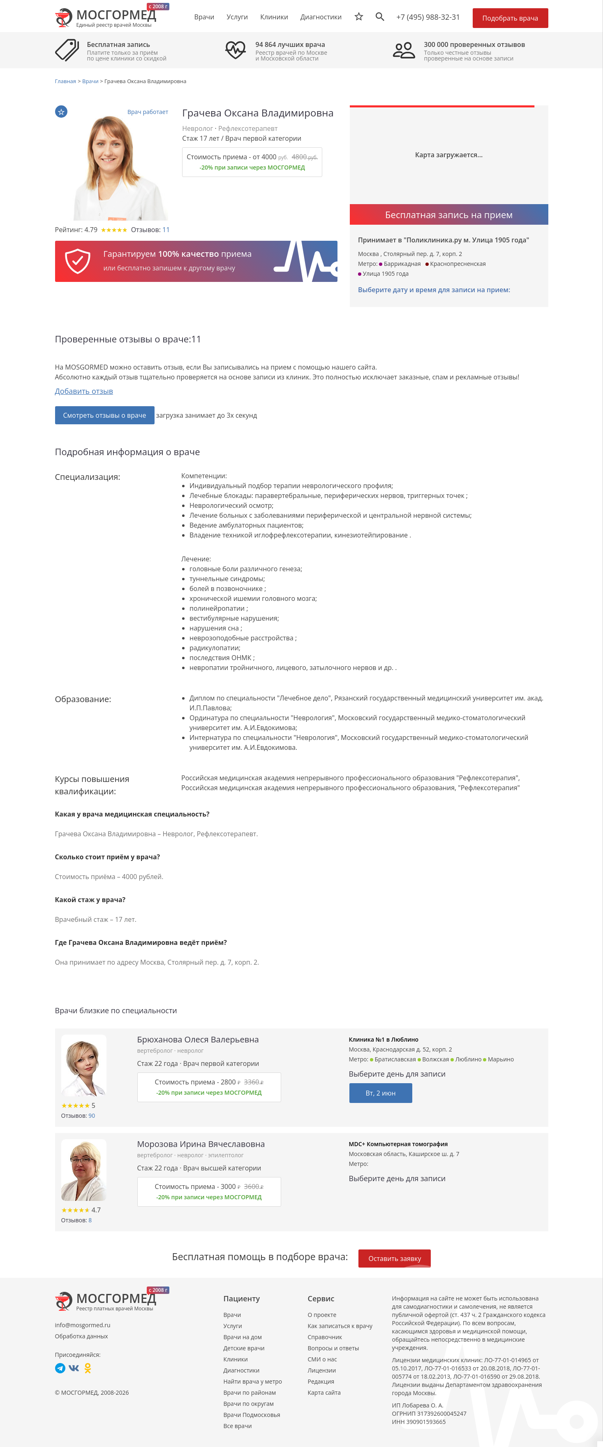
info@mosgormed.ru (83, 1325)
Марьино (498, 1059)
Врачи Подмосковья (252, 1415)
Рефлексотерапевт (248, 128)
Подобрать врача (510, 18)
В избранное (61, 112)
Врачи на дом (243, 1337)
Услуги (233, 1326)
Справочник (325, 1337)
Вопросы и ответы (333, 1348)
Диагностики (321, 16)
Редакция (321, 1381)
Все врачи (238, 1426)
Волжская (433, 1059)
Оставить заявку (394, 1258)
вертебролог (155, 1050)
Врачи (232, 1315)
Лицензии (322, 1370)
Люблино (466, 1059)
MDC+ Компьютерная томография (398, 1144)
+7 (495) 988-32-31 (428, 17)
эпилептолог (226, 1155)
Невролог (197, 128)
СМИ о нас (322, 1359)
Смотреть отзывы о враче (104, 415)
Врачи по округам (249, 1403)
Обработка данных (81, 1336)
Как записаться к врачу (340, 1326)
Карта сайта (324, 1392)
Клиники (236, 1359)
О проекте (322, 1315)
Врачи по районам (250, 1392)
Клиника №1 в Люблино (384, 1039)
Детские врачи (244, 1348)
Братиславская (393, 1059)
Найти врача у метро (253, 1381)
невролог (190, 1050)
